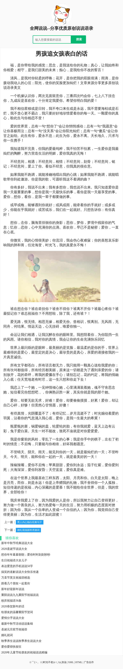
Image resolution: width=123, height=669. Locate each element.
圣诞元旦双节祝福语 (14, 629)
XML (70, 662)
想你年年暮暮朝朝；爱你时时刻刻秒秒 (25, 554)
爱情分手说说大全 (12, 617)
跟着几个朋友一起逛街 (15, 583)
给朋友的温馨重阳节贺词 (17, 612)
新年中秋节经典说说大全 (17, 543)
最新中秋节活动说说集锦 (17, 623)
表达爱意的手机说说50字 (17, 566)
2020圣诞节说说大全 (14, 548)
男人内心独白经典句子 (29, 522)
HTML (78, 662)
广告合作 (89, 662)
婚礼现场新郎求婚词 (28, 530)
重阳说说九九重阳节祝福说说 (20, 594)
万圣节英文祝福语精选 (15, 577)
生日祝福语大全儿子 (14, 560)
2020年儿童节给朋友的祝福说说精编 (24, 652)
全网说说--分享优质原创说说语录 (61, 28)
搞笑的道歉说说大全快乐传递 (20, 571)
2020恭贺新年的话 (12, 606)
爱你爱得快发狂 (11, 646)
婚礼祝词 (7, 635)
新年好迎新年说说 (12, 589)
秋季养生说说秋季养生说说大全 (21, 640)
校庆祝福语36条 (11, 600)
